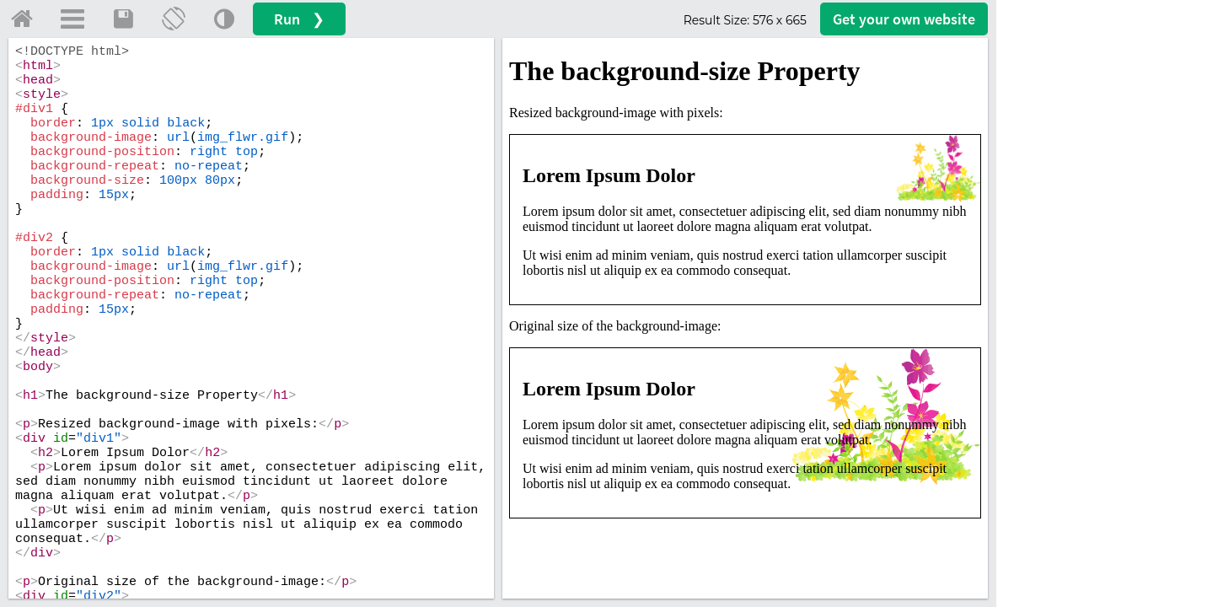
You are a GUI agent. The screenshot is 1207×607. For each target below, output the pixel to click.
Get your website (904, 19)
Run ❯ (299, 19)
